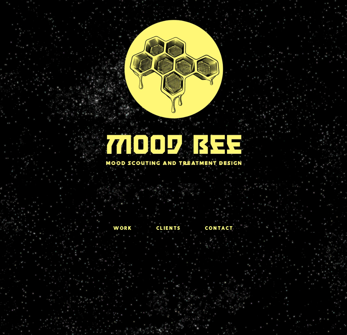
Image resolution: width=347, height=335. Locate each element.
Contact (219, 228)
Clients (168, 228)
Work (122, 228)
